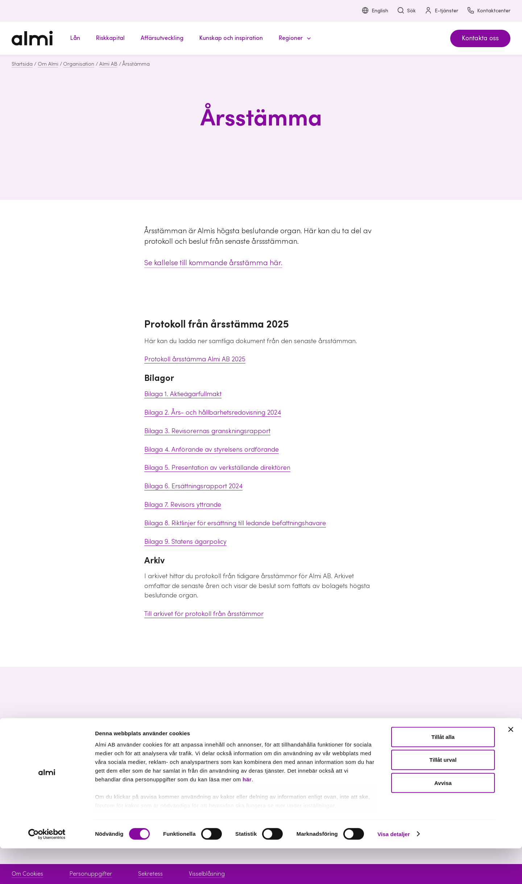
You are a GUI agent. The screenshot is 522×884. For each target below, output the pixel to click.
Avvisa (443, 818)
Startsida (22, 64)
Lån (201, 739)
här (247, 815)
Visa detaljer (393, 870)
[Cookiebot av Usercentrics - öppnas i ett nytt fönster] (47, 869)
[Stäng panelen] (510, 765)
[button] (293, 38)
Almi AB (108, 64)
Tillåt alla (443, 773)
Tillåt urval (443, 796)
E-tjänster (441, 11)
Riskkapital (209, 752)
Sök (406, 11)
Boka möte (318, 739)
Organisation (78, 64)
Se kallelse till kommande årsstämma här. (213, 263)
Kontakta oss (480, 38)
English (374, 11)
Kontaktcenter (488, 11)
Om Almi (48, 64)
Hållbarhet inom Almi (438, 752)
